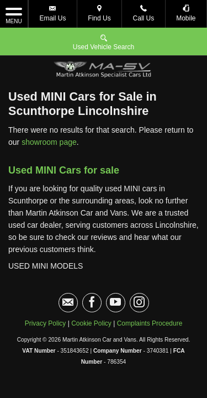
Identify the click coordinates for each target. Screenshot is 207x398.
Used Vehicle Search (103, 42)
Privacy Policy (45, 296)
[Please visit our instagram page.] (139, 275)
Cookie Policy (91, 296)
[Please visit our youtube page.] (115, 275)
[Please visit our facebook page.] (92, 275)
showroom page (49, 114)
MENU (14, 15)
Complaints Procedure (150, 296)
